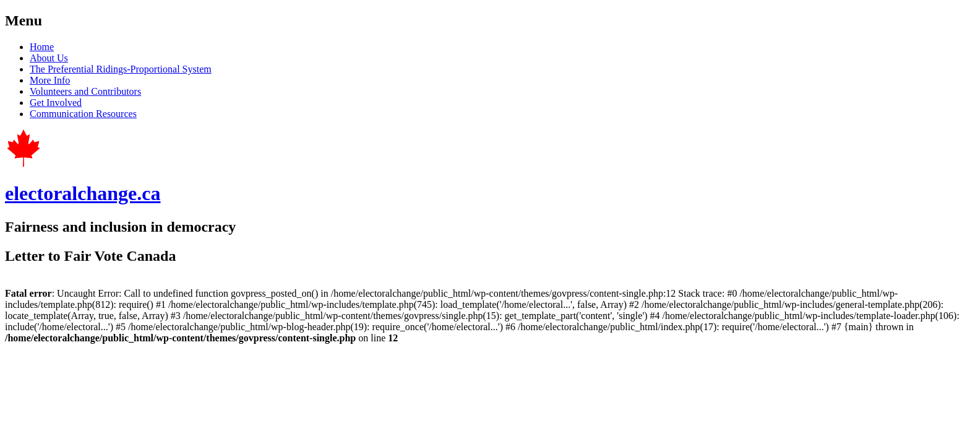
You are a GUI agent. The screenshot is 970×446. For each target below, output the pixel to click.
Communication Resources (83, 113)
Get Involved (56, 102)
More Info (50, 80)
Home (42, 47)
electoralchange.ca (82, 193)
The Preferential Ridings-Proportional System (121, 69)
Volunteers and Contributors (85, 91)
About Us (49, 58)
